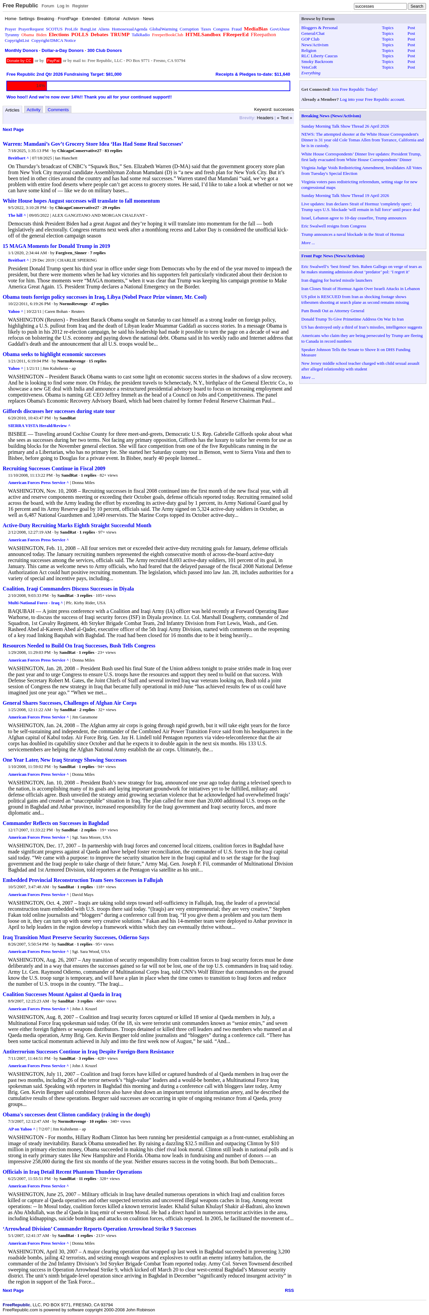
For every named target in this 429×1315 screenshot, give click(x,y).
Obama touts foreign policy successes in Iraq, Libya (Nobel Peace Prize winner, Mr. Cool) (104, 297)
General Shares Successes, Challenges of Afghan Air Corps (69, 703)
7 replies (98, 252)
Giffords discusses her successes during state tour (59, 411)
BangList (88, 28)
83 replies (113, 150)
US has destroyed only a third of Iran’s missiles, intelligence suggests (361, 327)
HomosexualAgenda (129, 28)
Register (80, 5)
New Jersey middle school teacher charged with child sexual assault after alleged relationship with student (360, 366)
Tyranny (12, 34)
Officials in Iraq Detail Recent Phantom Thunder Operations (72, 1172)
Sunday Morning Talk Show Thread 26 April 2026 (345, 126)
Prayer (10, 28)
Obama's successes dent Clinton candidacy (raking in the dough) (76, 1114)
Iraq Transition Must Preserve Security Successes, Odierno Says (76, 937)
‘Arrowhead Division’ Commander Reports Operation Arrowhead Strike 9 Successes (99, 1229)
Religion (308, 50)
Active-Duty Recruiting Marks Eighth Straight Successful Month (77, 525)
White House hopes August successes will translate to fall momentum (81, 201)
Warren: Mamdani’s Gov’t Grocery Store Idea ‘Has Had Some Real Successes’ (93, 144)
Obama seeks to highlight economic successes (54, 354)
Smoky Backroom (317, 61)
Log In (63, 5)
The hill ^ (17, 215)
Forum (48, 5)
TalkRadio (141, 34)
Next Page (13, 129)
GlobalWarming (163, 28)
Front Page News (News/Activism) (333, 255)
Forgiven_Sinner (71, 252)
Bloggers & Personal (319, 27)
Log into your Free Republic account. (372, 99)
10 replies (98, 1121)
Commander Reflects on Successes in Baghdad (56, 823)
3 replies (84, 595)
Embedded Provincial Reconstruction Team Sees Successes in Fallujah (83, 880)
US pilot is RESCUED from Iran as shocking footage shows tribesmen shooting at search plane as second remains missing (355, 299)
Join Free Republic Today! (354, 89)
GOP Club (310, 39)
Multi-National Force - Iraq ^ (35, 602)
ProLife (71, 28)
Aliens (104, 28)
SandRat (68, 417)
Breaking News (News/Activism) (331, 115)
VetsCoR (309, 67)
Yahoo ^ (15, 311)
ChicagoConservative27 (79, 150)
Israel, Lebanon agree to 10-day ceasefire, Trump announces (354, 217)
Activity (34, 109)
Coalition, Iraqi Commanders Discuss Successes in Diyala (68, 589)
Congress (221, 28)
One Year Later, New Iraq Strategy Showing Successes (65, 760)
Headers (265, 117)
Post (411, 27)
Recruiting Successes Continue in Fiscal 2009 (54, 468)
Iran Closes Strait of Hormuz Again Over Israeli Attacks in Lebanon (360, 288)
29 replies (111, 207)
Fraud (237, 28)
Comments (58, 109)
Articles (12, 110)
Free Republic (20, 5)
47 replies (100, 303)
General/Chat (312, 33)
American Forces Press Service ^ (38, 482)
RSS (289, 1290)
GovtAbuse (280, 28)
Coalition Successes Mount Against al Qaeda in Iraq (62, 994)
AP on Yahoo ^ (22, 1128)
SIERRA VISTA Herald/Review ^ (39, 425)
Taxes (206, 28)
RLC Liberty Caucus (319, 55)
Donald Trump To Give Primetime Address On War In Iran (352, 319)
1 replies (88, 475)
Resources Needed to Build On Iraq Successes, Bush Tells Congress (79, 645)
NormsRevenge (73, 303)
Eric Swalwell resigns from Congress (333, 225)
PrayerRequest (31, 28)
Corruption (189, 28)
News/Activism (314, 44)
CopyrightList (17, 40)
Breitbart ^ (18, 157)
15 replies (98, 360)
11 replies (87, 1178)
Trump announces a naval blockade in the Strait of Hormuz (352, 234)
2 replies (87, 709)
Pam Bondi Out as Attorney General (332, 310)
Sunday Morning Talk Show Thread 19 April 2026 (345, 195)
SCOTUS (54, 28)
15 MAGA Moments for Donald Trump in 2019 (56, 246)
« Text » (284, 117)
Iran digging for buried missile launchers (336, 280)
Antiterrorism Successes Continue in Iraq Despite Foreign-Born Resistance (88, 1051)
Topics (387, 27)
